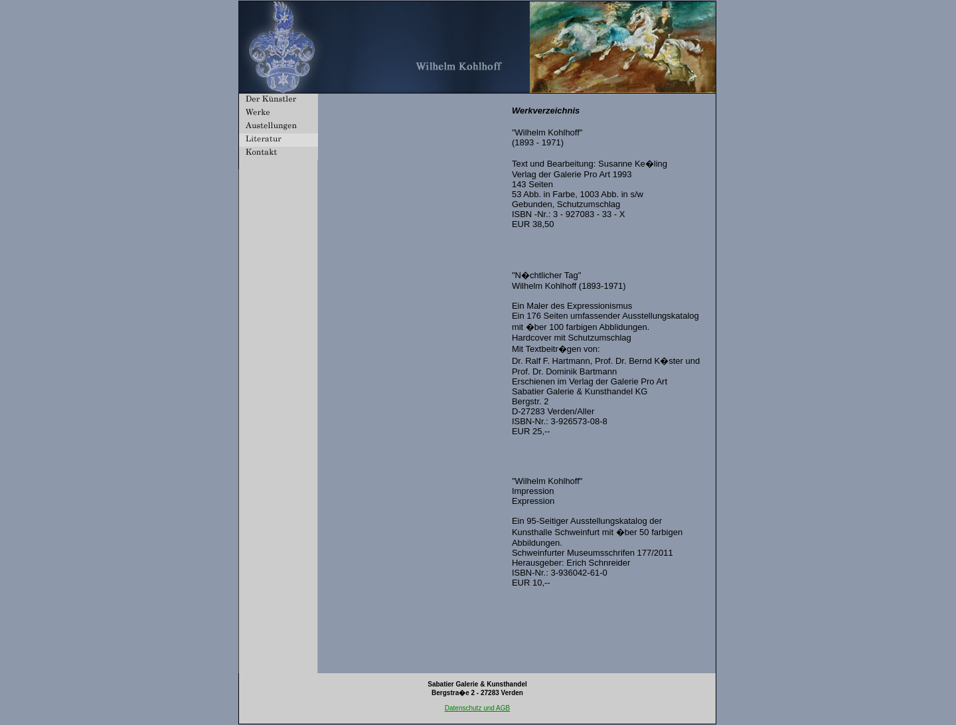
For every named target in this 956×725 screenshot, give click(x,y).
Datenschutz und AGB (477, 708)
